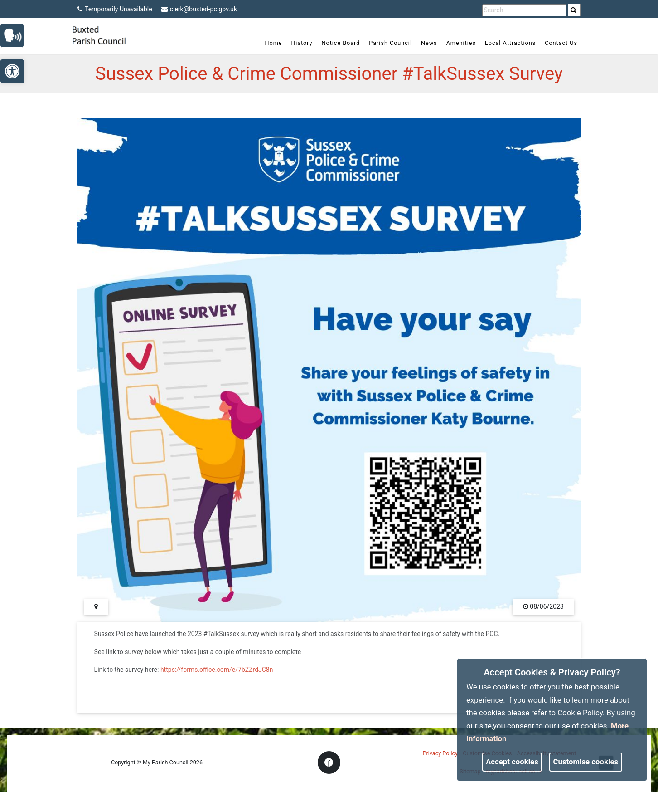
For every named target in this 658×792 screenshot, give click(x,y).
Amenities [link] (461, 42)
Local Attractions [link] (510, 42)
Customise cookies (586, 761)
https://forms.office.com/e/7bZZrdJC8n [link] (216, 669)
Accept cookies (512, 761)
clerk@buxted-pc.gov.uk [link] (199, 9)
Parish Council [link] (390, 42)
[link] (573, 10)
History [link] (301, 42)
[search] (574, 10)
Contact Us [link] (561, 42)
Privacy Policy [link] (440, 753)
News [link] (429, 42)
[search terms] (524, 10)
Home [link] (273, 42)
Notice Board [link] (340, 42)
